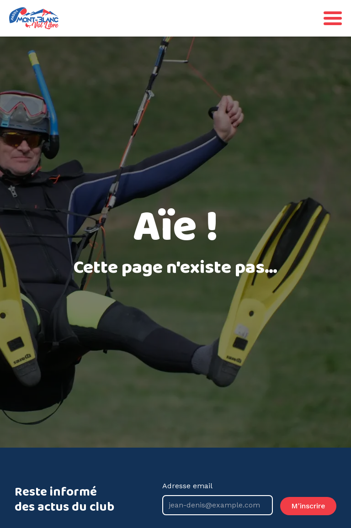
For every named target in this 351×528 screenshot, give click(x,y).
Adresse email (217, 498)
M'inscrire (308, 506)
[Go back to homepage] (33, 18)
